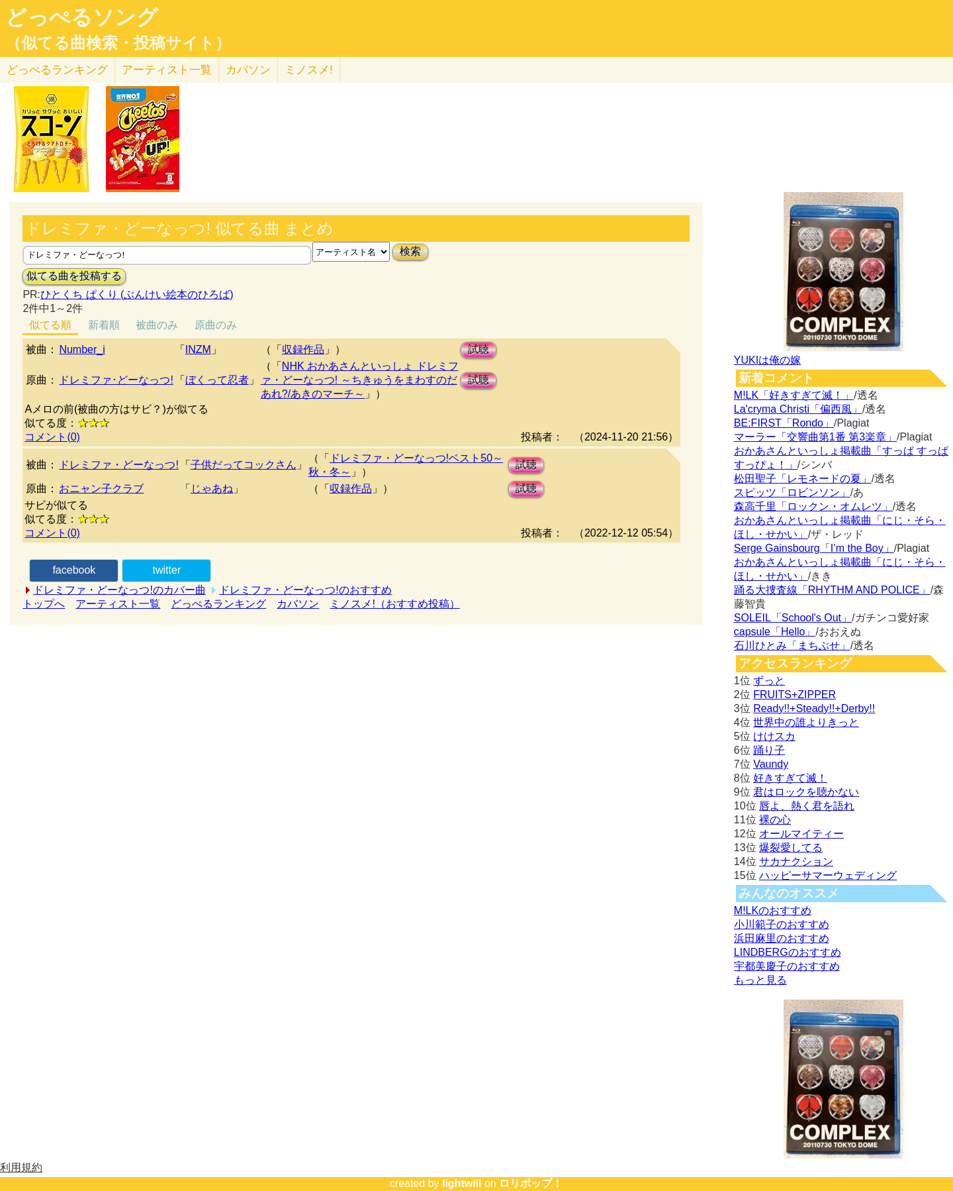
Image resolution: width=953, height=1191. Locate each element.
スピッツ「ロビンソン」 (792, 492)
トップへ (44, 603)
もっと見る (760, 980)
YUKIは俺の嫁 (767, 360)
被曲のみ (157, 325)
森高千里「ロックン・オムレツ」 (813, 506)
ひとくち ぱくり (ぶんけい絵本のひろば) (137, 294)
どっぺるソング (81, 17)
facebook (73, 570)
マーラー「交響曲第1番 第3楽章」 (815, 436)
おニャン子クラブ (101, 488)
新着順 (104, 325)
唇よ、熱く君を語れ (806, 805)
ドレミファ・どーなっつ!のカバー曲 (119, 590)
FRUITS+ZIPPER (794, 694)
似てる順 (50, 325)
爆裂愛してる (791, 847)
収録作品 (303, 349)
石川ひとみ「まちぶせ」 (792, 645)
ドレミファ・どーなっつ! (118, 464)
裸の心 (775, 819)
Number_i (82, 349)
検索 (410, 251)
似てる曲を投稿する (74, 276)
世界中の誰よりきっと (806, 722)
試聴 (478, 349)
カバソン (248, 70)
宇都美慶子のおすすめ (787, 966)
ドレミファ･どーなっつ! (116, 380)
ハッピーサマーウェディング (828, 875)
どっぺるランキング (218, 603)
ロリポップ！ (531, 1183)
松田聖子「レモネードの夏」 (803, 478)
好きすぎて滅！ (790, 778)
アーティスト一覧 (117, 603)
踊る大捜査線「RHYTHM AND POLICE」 (832, 590)
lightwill (462, 1183)
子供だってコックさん (243, 464)
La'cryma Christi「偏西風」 (798, 409)
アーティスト (167, 70)
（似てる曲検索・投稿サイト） (118, 43)
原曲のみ (216, 325)
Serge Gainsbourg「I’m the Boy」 (814, 548)
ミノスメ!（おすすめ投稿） (394, 603)
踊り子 (769, 750)
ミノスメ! (309, 70)
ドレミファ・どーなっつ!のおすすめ (305, 590)
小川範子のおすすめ (781, 924)
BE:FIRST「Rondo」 (784, 423)
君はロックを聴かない (806, 792)
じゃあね (212, 488)
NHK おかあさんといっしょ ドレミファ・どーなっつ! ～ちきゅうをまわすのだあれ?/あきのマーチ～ (360, 379)
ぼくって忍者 (217, 380)
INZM (198, 349)
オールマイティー (801, 833)
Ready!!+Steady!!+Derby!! (814, 708)
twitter (167, 570)
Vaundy (770, 764)
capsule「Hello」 (775, 631)
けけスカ (774, 736)
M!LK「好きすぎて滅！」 (794, 395)
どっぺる (57, 70)
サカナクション (796, 861)
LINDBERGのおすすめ (787, 952)
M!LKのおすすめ (772, 910)
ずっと (769, 680)
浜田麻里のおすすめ (781, 938)
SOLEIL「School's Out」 (793, 617)
